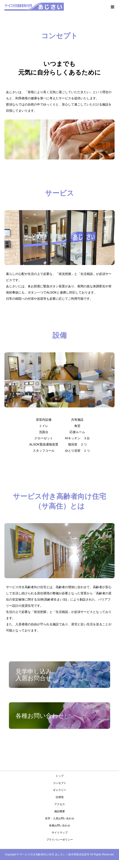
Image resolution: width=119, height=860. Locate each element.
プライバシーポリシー (59, 839)
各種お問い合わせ (59, 825)
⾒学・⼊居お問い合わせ (59, 818)
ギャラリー (59, 790)
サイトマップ (60, 832)
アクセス (59, 804)
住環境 (60, 797)
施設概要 (59, 811)
